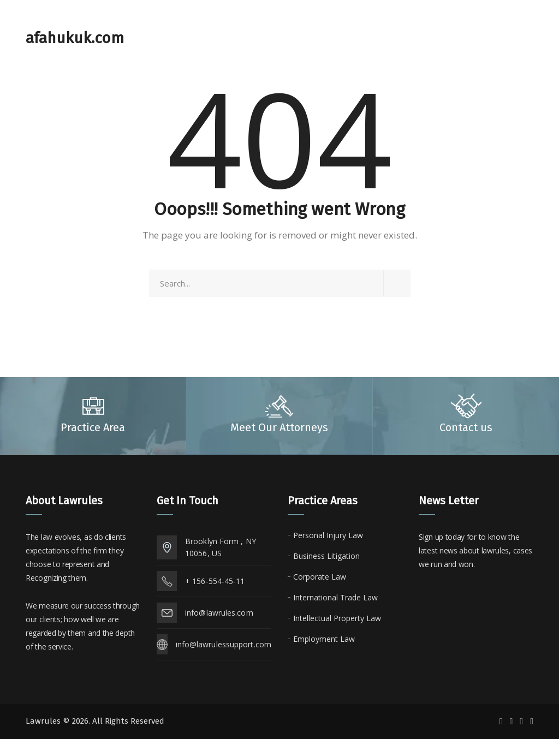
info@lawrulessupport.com (223, 644)
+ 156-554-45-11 (215, 581)
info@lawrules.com (219, 612)
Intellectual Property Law (337, 618)
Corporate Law (319, 576)
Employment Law (324, 639)
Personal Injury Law (328, 535)
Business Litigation (326, 556)
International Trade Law (335, 597)
